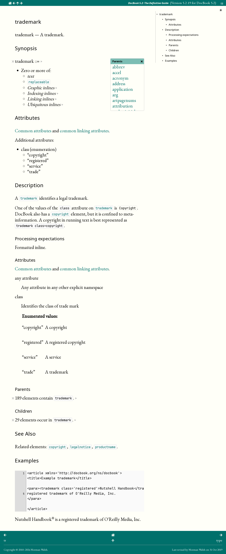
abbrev (118, 67)
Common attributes (33, 131)
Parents (173, 45)
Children (174, 50)
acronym (120, 78)
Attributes (175, 24)
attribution (122, 106)
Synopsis (170, 19)
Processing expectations (183, 35)
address (118, 84)
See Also (170, 55)
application (122, 89)
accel (116, 72)
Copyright (9, 549)
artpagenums (124, 100)
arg (115, 95)
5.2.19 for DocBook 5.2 (199, 2)
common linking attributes (84, 131)
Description (172, 29)
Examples (171, 60)
